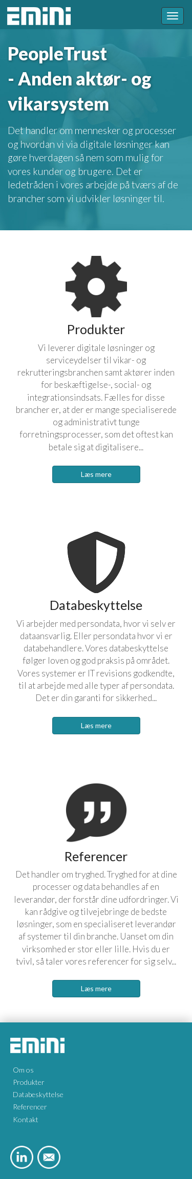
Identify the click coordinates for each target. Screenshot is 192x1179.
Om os (23, 1069)
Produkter (29, 1082)
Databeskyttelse (38, 1094)
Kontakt (25, 1119)
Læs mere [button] (96, 474)
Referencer (30, 1106)
